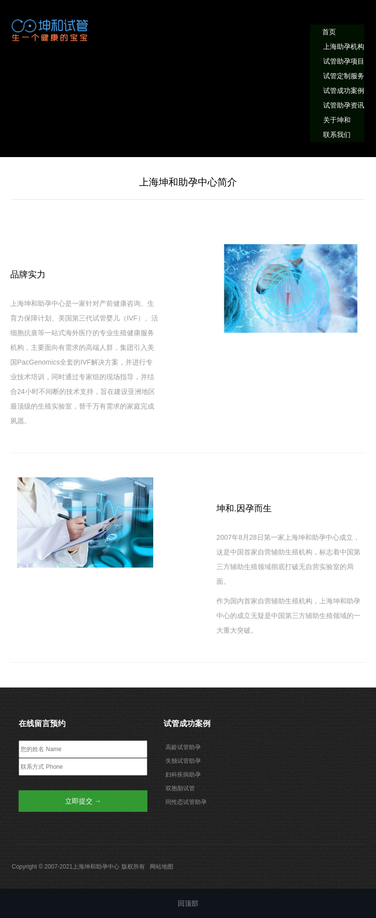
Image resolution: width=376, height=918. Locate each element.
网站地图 (161, 866)
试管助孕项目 (343, 61)
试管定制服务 (343, 76)
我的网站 (51, 30)
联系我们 (337, 134)
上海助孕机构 (343, 46)
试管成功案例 (343, 90)
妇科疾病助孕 (183, 774)
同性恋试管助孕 (186, 802)
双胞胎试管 (180, 788)
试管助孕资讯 (343, 105)
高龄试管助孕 (183, 747)
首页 (329, 32)
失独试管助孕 (183, 760)
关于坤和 (337, 120)
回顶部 (188, 903)
